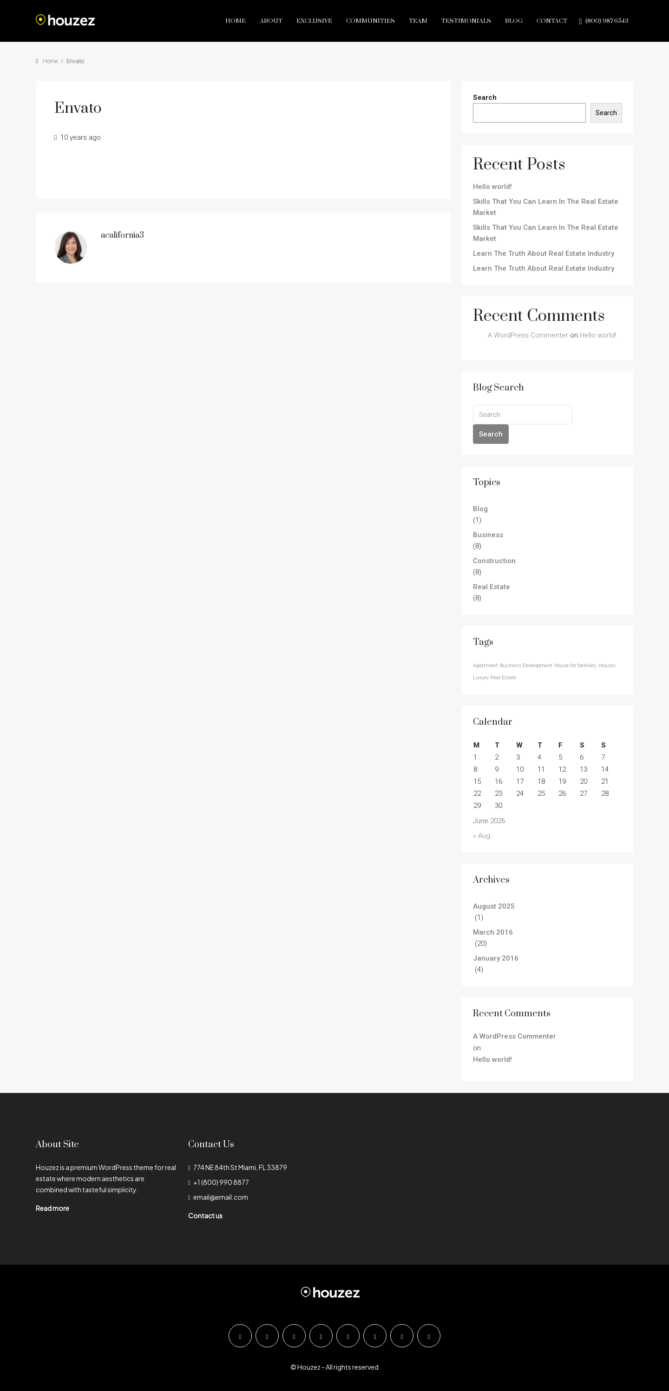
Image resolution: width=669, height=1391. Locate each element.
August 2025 (494, 906)
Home (235, 21)
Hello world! (492, 186)
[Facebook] (240, 1335)
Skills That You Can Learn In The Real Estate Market (545, 207)
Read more (52, 1208)
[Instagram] (294, 1335)
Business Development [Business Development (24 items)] (526, 666)
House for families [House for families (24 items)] (575, 666)
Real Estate (491, 587)
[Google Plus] (348, 1335)
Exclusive (314, 21)
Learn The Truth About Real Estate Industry (543, 253)
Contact (552, 21)
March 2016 (493, 932)
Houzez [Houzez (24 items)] (607, 666)
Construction (494, 561)
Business (488, 535)
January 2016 (495, 958)
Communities (370, 21)
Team (418, 21)
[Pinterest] (401, 1335)
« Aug (481, 836)
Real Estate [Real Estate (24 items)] (503, 678)
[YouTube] (375, 1335)
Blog (514, 21)
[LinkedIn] (321, 1335)
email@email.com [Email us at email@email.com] (220, 1197)
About (271, 21)
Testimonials (466, 21)
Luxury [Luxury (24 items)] (481, 678)
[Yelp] (428, 1335)
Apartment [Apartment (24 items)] (485, 666)
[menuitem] (603, 21)
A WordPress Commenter (528, 335)
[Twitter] (267, 1335)
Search (485, 97)
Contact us (205, 1215)
